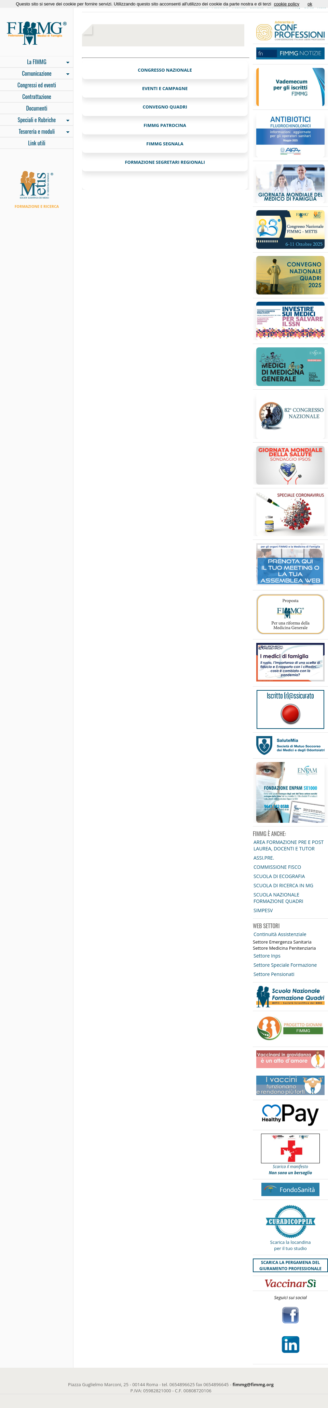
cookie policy (286, 3)
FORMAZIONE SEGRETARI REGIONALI (165, 162)
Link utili (36, 143)
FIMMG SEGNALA (164, 144)
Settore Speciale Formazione (285, 965)
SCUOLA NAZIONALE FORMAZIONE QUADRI (278, 897)
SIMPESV (263, 910)
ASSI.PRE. (264, 857)
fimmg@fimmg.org (253, 1384)
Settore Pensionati (274, 974)
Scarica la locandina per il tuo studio (290, 1245)
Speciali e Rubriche (34, 120)
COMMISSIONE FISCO (277, 867)
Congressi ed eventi (36, 85)
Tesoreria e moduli (34, 132)
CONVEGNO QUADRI (164, 107)
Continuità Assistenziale (280, 934)
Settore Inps (267, 955)
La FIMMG (34, 62)
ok (310, 3)
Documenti (36, 108)
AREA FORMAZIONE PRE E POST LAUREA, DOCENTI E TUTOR (289, 845)
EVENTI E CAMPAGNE (165, 88)
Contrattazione (36, 96)
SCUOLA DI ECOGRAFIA (279, 876)
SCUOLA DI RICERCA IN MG (283, 885)
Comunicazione (34, 74)
